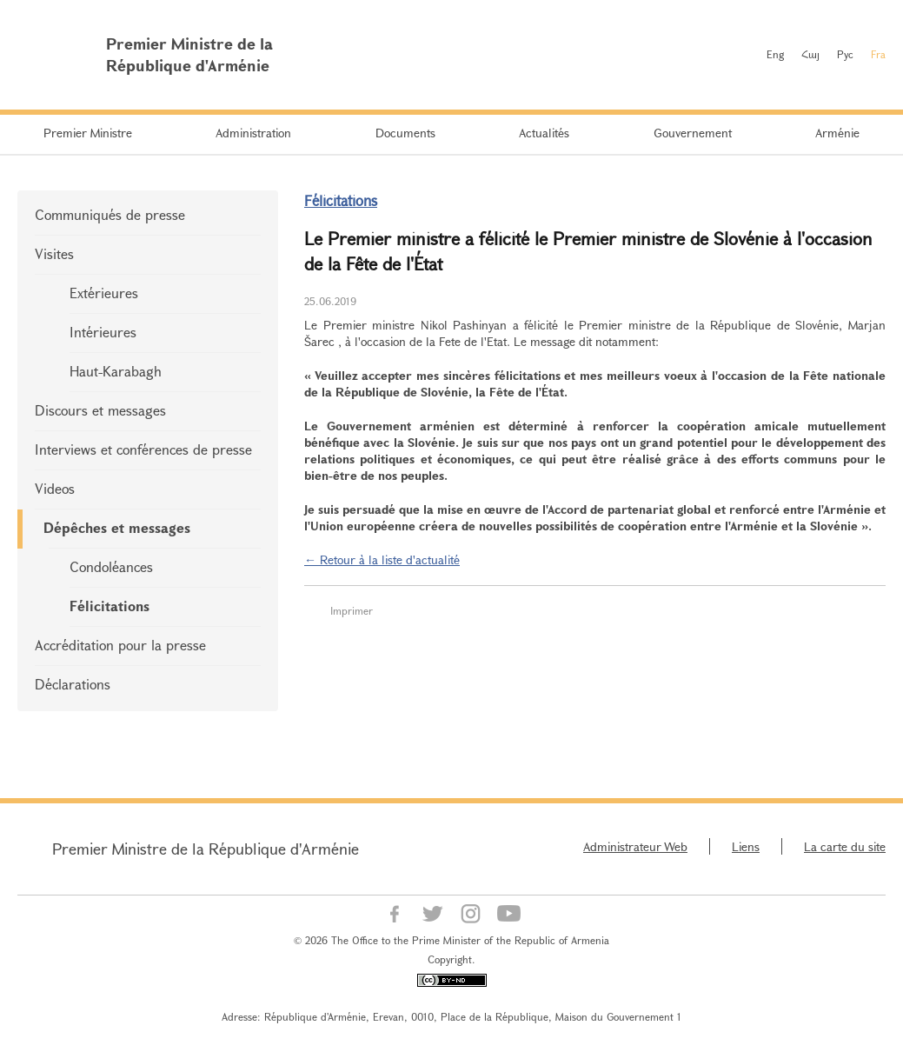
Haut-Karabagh (116, 371)
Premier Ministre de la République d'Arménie (205, 848)
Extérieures (104, 292)
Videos (55, 488)
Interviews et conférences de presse (143, 449)
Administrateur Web (635, 846)
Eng (775, 54)
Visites (54, 253)
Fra (878, 54)
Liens (746, 846)
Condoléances (111, 566)
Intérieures (103, 332)
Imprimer (351, 610)
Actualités (544, 132)
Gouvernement (693, 132)
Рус (845, 54)
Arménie (837, 132)
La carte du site (845, 846)
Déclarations (72, 684)
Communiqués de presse (110, 214)
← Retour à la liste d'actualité (382, 559)
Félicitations (109, 605)
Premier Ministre (87, 132)
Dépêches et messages (116, 527)
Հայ (810, 54)
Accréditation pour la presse (120, 645)
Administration (253, 132)
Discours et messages (100, 410)
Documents (405, 132)
